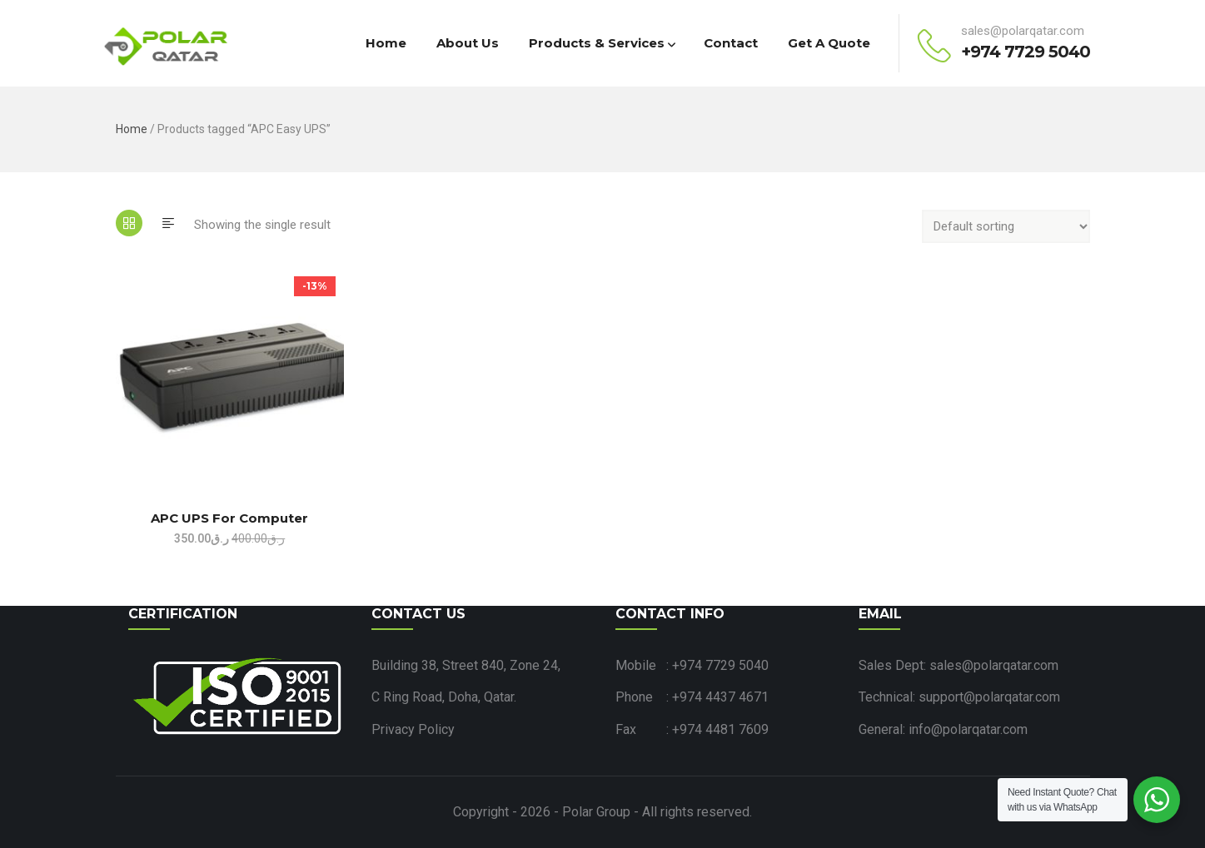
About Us (467, 43)
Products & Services (601, 43)
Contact (731, 43)
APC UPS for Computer (229, 518)
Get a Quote (829, 43)
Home (386, 43)
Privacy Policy (413, 729)
